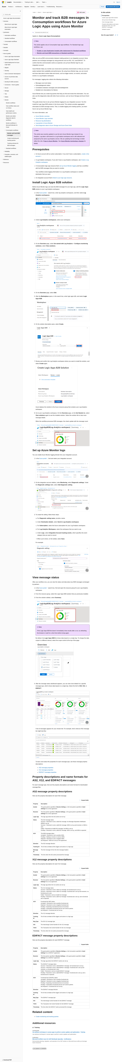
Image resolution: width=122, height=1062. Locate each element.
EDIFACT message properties (47, 772)
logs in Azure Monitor (51, 141)
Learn (34, 12)
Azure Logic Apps (47, 12)
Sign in (118, 2)
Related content (106, 29)
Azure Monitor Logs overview (44, 118)
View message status (107, 22)
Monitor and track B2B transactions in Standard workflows (55, 53)
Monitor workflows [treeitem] (10, 103)
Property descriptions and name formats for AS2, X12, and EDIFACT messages (110, 26)
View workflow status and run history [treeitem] (12, 107)
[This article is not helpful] (117, 35)
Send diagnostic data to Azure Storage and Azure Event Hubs (54, 125)
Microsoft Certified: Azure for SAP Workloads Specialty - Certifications (51, 1039)
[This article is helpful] (115, 35)
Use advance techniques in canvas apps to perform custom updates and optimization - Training (58, 1032)
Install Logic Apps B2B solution (110, 17)
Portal (102, 6)
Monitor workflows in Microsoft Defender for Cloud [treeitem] (12, 125)
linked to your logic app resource (62, 178)
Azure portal (42, 193)
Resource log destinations (43, 121)
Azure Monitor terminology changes (72, 141)
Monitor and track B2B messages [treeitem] (13, 134)
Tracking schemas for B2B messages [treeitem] (12, 144)
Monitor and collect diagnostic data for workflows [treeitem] (11, 118)
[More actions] (88, 12)
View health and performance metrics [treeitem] (11, 112)
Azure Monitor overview (42, 116)
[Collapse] (20, 11)
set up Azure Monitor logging (68, 166)
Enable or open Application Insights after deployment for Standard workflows (61, 50)
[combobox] (11, 14)
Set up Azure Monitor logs (108, 20)
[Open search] (114, 2)
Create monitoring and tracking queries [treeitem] (13, 139)
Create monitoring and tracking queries (47, 1016)
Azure (39, 12)
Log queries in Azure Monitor (44, 123)
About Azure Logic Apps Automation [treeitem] (11, 28)
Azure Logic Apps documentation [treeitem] (11, 18)
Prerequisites (105, 15)
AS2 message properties (46, 767)
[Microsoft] (3, 2)
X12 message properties (46, 770)
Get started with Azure (113, 6)
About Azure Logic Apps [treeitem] (11, 24)
